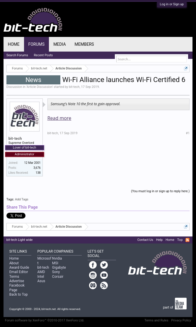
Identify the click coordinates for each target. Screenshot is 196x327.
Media (59, 44)
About (14, 263)
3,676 (36, 167)
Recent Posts (43, 55)
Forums (36, 44)
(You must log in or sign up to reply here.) (160, 191)
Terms (14, 277)
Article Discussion (39, 87)
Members (84, 44)
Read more (59, 118)
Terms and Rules (156, 320)
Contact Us (145, 240)
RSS (187, 240)
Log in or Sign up (172, 4)
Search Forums (17, 55)
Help (159, 240)
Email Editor (18, 272)
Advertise (16, 281)
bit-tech (74, 87)
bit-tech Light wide (19, 240)
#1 (188, 133)
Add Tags (21, 199)
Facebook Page (17, 287)
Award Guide (19, 267)
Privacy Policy (181, 320)
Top (180, 240)
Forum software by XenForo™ (44, 320)
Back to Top (18, 294)
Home (14, 44)
